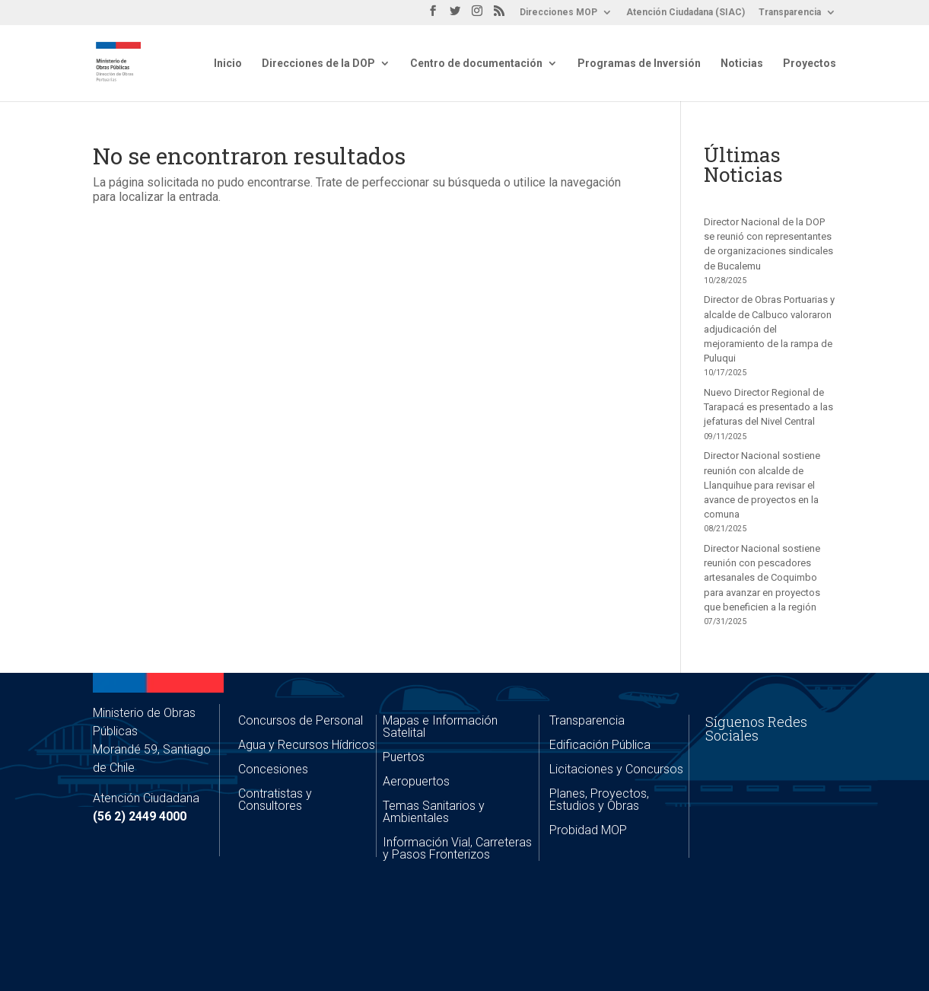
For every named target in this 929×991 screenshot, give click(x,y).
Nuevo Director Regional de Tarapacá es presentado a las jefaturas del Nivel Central (768, 407)
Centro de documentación (476, 63)
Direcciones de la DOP (318, 63)
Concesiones (273, 769)
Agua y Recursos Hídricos (306, 745)
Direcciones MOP (558, 13)
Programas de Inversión (639, 63)
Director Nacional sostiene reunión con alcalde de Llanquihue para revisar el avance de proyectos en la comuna (762, 485)
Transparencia (790, 13)
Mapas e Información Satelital (440, 726)
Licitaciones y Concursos (616, 769)
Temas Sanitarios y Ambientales (434, 811)
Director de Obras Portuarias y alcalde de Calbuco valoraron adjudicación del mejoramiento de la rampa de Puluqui (769, 329)
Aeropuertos (416, 781)
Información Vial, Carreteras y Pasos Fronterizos (457, 848)
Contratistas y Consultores (275, 799)
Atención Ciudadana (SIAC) (685, 13)
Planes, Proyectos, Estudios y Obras (599, 799)
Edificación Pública (600, 745)
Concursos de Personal (300, 720)
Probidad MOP (588, 830)
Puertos (404, 757)
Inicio (228, 63)
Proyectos (809, 63)
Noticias (742, 63)
